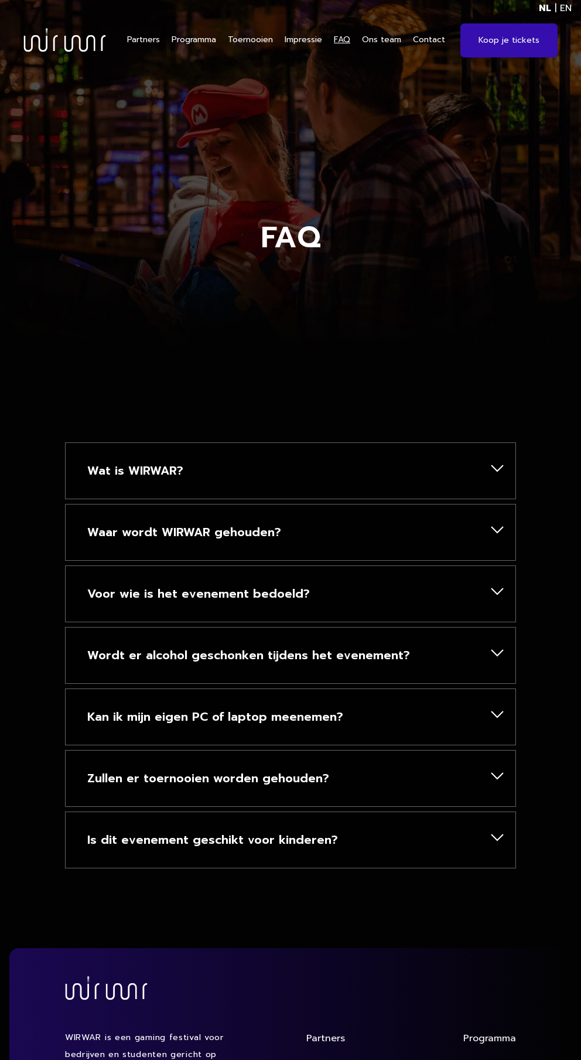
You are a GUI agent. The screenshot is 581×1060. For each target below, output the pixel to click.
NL (545, 8)
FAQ (342, 39)
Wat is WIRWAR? (144, 470)
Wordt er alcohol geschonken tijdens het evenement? (257, 655)
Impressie (303, 39)
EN (566, 8)
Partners (143, 39)
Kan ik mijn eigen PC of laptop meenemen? (224, 716)
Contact (429, 39)
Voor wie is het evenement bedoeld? (207, 593)
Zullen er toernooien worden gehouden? (217, 778)
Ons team (381, 39)
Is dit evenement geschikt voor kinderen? (221, 839)
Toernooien (250, 39)
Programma (194, 39)
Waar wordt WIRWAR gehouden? (193, 532)
